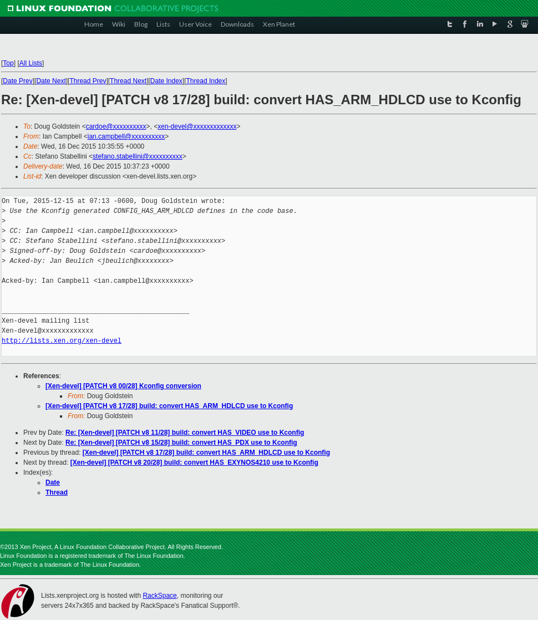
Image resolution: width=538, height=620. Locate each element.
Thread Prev (87, 81)
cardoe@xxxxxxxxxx (116, 126)
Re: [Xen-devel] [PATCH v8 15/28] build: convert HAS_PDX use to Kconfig (181, 442)
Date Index (166, 81)
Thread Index (206, 81)
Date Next (50, 81)
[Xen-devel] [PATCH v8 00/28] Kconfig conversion (123, 386)
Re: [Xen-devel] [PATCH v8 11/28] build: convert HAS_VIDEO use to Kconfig (184, 432)
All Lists (30, 63)
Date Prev (17, 81)
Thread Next (128, 81)
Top (8, 63)
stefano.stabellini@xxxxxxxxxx (137, 156)
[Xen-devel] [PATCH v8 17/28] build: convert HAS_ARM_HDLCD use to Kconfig (169, 406)
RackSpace (159, 595)
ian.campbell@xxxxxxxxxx (126, 136)
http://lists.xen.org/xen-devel (61, 340)
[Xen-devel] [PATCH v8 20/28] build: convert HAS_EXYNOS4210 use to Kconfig (194, 462)
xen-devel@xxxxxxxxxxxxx (197, 126)
